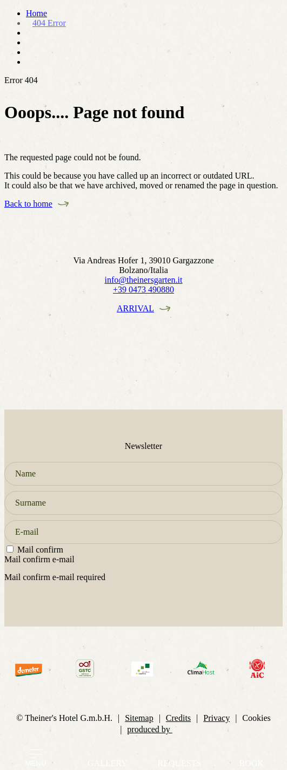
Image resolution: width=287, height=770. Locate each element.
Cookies (256, 718)
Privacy (216, 718)
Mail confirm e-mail (39, 559)
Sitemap (139, 718)
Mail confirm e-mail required (54, 577)
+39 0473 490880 (143, 289)
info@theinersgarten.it (143, 279)
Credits (178, 718)
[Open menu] (35, 754)
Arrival (135, 308)
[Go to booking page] (251, 754)
